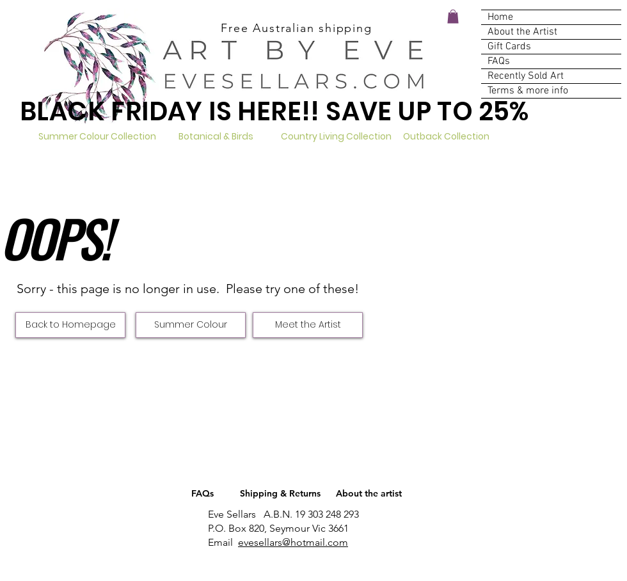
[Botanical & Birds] (216, 136)
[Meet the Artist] (308, 325)
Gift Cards (509, 46)
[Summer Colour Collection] (97, 136)
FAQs (499, 61)
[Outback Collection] (446, 136)
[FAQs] (202, 493)
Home (500, 17)
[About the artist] (368, 493)
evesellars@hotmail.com (293, 542)
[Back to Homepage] (70, 325)
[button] (453, 17)
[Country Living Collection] (336, 136)
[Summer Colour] (191, 325)
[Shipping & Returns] (280, 493)
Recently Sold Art (526, 76)
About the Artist (522, 32)
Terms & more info (528, 90)
